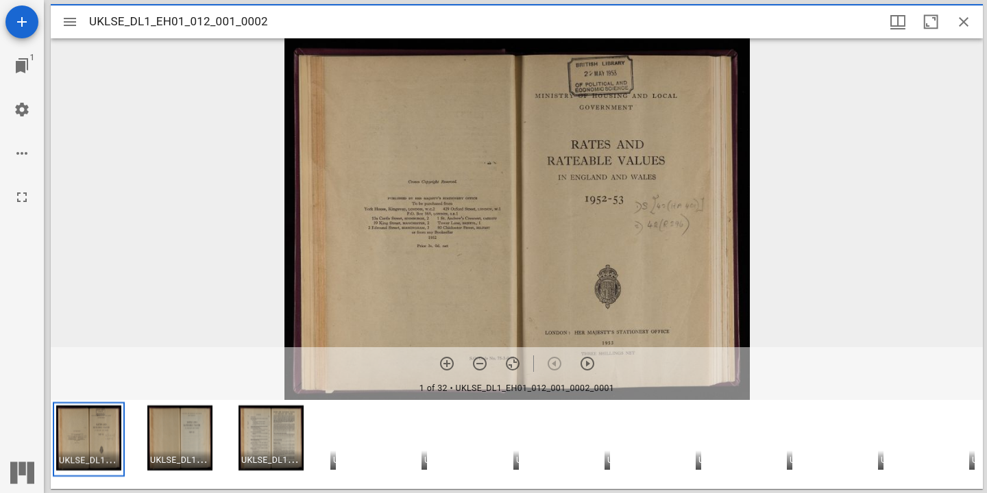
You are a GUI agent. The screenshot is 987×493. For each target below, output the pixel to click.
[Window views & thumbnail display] (897, 21)
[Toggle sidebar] (69, 21)
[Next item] (587, 363)
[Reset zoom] (512, 363)
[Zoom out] (479, 363)
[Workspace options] (21, 153)
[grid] (517, 444)
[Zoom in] (446, 363)
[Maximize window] (930, 21)
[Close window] (963, 21)
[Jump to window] (21, 65)
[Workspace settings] (21, 109)
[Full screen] (21, 197)
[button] (88, 439)
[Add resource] (21, 21)
